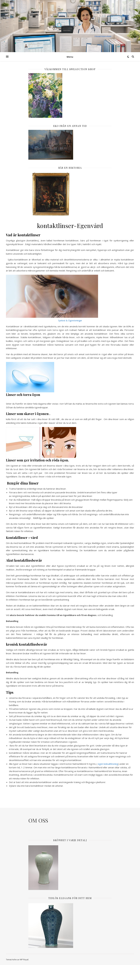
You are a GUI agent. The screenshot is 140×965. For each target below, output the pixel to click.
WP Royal (24, 959)
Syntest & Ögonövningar (70, 320)
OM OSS (38, 820)
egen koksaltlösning (108, 763)
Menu (70, 56)
